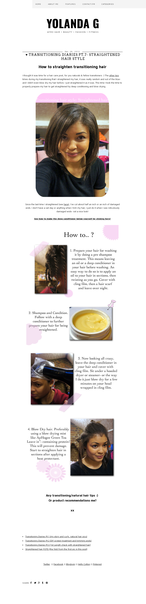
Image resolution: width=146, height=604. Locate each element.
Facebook (58, 564)
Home (38, 4)
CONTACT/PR (89, 4)
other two (114, 75)
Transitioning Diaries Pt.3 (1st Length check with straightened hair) (58, 545)
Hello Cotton (84, 564)
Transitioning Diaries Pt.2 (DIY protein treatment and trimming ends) (58, 540)
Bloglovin (70, 564)
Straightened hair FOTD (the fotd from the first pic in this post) (56, 549)
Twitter (46, 564)
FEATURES (70, 4)
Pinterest (97, 564)
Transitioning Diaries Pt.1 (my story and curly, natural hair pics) (56, 536)
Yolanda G (73, 23)
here (66, 204)
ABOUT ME (53, 4)
